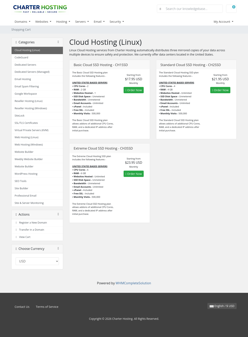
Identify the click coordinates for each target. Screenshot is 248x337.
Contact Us (22, 307)
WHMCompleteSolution (133, 283)
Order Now (133, 90)
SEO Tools (20, 181)
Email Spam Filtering (27, 86)
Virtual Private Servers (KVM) (31, 130)
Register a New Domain (31, 222)
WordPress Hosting (26, 173)
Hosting (62, 21)
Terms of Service (47, 307)
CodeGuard (21, 57)
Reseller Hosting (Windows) (31, 108)
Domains (21, 21)
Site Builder (21, 188)
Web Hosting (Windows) (29, 144)
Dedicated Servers (25, 64)
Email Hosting (23, 79)
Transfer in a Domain (29, 229)
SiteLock (19, 115)
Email (98, 21)
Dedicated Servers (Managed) (32, 72)
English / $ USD (222, 306)
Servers (80, 21)
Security (116, 21)
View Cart (22, 237)
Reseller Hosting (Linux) (28, 101)
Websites (42, 21)
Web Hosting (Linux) (26, 137)
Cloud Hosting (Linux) (27, 50)
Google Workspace (26, 93)
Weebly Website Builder (29, 159)
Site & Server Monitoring (29, 203)
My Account (222, 21)
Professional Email (26, 195)
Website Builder (24, 152)
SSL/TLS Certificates (26, 123)
